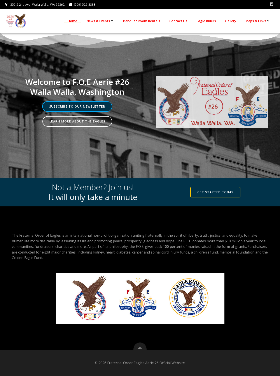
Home (72, 21)
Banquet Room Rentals (141, 21)
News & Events (100, 21)
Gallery (230, 21)
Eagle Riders (206, 21)
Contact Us (178, 21)
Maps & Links (257, 21)
